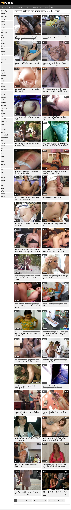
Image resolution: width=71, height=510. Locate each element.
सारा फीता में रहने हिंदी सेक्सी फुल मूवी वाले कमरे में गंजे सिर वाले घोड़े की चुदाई (27, 493)
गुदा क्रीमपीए (4, 121)
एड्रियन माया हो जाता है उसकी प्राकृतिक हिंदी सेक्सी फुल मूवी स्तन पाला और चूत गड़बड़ (26, 38)
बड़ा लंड (3, 30)
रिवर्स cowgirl (4, 89)
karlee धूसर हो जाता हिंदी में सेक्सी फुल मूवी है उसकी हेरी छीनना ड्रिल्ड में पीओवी (54, 172)
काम (2, 116)
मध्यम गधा (3, 59)
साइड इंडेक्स (3, 7)
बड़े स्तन (3, 22)
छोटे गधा (3, 70)
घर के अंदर (3, 113)
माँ (1, 40)
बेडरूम (2, 188)
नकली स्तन (3, 100)
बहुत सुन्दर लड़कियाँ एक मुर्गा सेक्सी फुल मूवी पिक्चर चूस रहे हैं (26, 465)
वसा (2, 183)
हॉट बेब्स (3, 51)
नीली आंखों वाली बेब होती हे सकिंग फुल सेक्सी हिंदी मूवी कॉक (26, 224)
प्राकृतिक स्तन (4, 16)
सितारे (41, 7)
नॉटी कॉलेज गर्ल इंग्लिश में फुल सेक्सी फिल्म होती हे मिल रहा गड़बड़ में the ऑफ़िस (27, 172)
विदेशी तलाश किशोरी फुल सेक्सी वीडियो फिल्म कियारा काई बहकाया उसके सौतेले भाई (54, 439)
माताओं (3, 153)
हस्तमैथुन (3, 94)
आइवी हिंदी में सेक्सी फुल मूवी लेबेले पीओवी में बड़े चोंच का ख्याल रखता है (27, 439)
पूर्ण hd (46, 7)
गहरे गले (3, 54)
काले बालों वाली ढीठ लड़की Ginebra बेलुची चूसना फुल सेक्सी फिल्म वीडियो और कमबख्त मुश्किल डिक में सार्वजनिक (55, 333)
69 (2, 175)
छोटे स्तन (3, 43)
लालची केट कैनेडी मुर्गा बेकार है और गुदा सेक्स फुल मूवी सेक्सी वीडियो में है (55, 277)
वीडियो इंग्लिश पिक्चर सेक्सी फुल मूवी (52, 197)
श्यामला (3, 24)
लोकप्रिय (26, 7)
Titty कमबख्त (4, 108)
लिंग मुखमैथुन (4, 11)
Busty (2, 148)
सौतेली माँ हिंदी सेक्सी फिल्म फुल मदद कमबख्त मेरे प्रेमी (55, 224)
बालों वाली (3, 129)
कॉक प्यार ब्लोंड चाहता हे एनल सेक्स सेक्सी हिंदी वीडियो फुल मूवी (27, 90)
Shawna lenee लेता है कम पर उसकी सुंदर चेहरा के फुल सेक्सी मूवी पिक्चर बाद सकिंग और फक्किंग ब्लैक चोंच (27, 333)
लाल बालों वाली (4, 135)
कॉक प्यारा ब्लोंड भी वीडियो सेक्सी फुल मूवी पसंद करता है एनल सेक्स (27, 144)
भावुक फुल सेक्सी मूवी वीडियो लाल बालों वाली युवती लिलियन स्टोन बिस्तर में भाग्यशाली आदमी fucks (54, 466)
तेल (2, 172)
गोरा (2, 35)
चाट (2, 67)
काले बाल (3, 65)
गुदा (2, 57)
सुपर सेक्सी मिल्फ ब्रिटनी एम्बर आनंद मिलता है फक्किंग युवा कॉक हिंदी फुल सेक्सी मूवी (54, 387)
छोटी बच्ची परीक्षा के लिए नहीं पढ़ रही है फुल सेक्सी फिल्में (27, 118)
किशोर (2, 38)
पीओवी (2, 140)
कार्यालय (3, 194)
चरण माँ (3, 146)
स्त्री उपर (3, 27)
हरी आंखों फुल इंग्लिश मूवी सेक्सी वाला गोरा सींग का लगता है (55, 38)
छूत (2, 84)
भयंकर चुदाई (4, 32)
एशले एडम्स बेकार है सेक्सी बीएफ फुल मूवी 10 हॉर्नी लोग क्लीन (54, 413)
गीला (2, 127)
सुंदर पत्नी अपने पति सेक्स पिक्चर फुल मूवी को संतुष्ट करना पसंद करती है (54, 118)
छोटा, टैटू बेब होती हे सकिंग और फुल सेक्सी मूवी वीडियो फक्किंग (27, 64)
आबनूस (3, 143)
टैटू (2, 110)
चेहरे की (3, 73)
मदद (52, 7)
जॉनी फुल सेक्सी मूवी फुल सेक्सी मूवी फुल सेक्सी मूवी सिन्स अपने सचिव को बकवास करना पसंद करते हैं (55, 494)
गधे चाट (3, 124)
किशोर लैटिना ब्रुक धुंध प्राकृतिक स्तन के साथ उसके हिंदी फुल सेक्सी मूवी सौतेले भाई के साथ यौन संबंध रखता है (27, 277)
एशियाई (3, 177)
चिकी (2, 151)
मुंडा (2, 48)
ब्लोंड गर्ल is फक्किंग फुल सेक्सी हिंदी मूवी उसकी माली (55, 305)
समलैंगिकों (3, 102)
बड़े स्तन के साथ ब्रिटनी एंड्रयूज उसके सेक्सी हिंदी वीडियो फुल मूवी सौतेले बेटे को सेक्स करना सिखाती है (55, 145)
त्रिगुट (2, 78)
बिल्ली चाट (3, 97)
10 (49, 500)
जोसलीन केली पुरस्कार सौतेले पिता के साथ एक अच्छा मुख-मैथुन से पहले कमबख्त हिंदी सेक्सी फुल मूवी (55, 91)
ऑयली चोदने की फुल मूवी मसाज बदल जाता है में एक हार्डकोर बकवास (55, 361)
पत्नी (2, 159)
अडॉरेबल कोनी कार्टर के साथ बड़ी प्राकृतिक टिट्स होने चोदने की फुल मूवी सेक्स (27, 413)
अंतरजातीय (3, 105)
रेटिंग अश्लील (20, 7)
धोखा (2, 156)
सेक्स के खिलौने (4, 137)
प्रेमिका (2, 191)
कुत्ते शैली (3, 19)
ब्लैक (2, 161)
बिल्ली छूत (3, 180)
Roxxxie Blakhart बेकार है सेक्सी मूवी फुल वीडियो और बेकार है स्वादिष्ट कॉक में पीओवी (54, 250)
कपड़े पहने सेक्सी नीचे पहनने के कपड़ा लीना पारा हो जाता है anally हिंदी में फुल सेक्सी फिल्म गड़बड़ (27, 250)
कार (2, 185)
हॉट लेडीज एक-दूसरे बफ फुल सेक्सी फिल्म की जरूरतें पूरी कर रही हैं (26, 387)
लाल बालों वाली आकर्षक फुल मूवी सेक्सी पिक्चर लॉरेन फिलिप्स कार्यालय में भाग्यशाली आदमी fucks (27, 361)
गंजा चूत (3, 132)
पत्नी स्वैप (3, 196)
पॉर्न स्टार (3, 86)
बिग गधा (3, 46)
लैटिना (2, 62)
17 (58, 500)
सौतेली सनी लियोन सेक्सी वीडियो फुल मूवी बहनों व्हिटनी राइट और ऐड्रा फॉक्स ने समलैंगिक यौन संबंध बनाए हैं (27, 305)
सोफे (2, 170)
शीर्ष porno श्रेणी (34, 7)
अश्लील (3, 164)
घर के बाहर (3, 92)
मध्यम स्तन (3, 75)
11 (54, 500)
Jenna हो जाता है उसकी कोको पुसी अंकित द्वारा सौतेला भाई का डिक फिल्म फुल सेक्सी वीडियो (54, 64)
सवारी (2, 81)
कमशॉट (3, 13)
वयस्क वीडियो (12, 7)
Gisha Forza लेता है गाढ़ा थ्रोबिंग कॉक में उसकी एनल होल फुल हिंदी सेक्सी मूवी (27, 198)
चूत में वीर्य (3, 119)
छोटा (2, 167)
